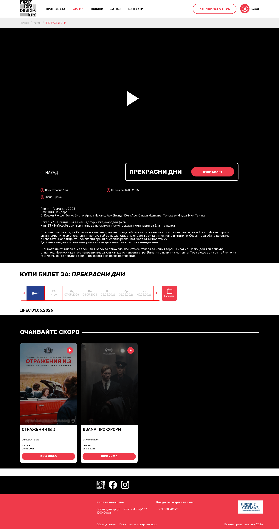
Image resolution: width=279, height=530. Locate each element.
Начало (24, 22)
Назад (51, 172)
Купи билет (212, 172)
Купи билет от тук (214, 8)
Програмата (55, 9)
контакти (135, 9)
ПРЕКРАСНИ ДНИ (55, 22)
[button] (157, 293)
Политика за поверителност (138, 524)
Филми (78, 9)
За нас (115, 9)
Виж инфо (48, 456)
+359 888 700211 (167, 509)
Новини (97, 9)
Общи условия (106, 524)
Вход (255, 8)
